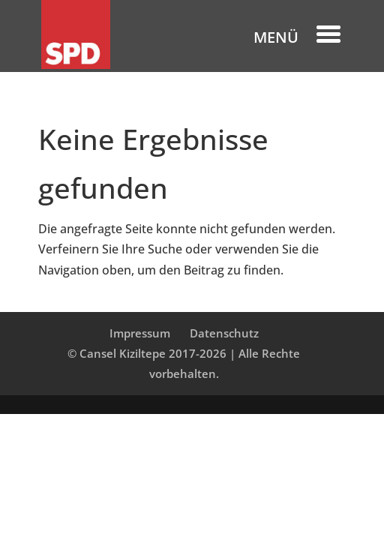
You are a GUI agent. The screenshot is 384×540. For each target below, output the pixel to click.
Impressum (140, 333)
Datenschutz (224, 333)
